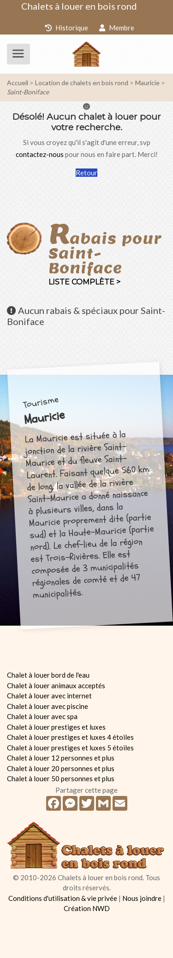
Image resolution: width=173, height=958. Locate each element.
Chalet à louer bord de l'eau (48, 675)
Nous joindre (141, 898)
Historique (66, 27)
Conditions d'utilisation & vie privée (62, 898)
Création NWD (87, 908)
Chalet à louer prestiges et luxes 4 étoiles (70, 737)
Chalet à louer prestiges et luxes (56, 727)
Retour (86, 172)
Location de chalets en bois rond (81, 83)
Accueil (17, 83)
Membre (116, 27)
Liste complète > (84, 282)
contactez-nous (40, 154)
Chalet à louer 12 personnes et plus (60, 758)
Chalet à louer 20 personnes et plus (60, 768)
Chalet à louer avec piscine (47, 706)
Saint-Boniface (28, 92)
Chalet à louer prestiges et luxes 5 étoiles (70, 747)
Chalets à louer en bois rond (79, 6)
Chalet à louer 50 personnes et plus (60, 778)
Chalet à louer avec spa (42, 716)
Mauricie (147, 83)
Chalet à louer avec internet (49, 695)
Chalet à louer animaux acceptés (56, 685)
